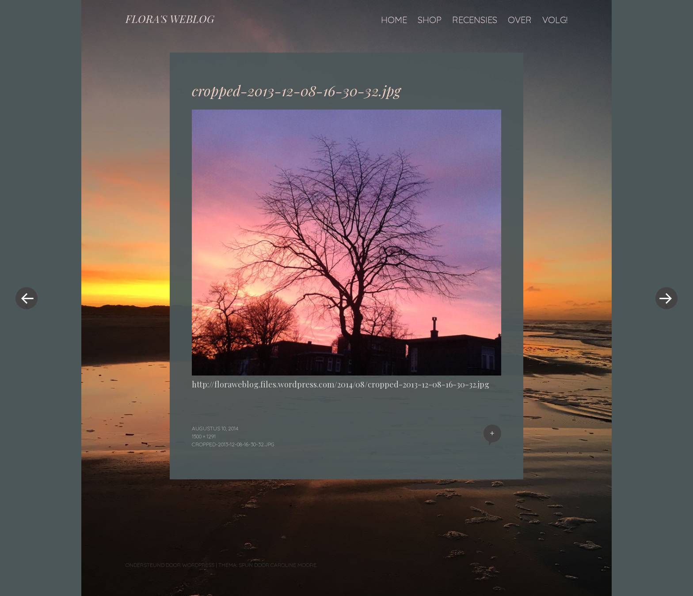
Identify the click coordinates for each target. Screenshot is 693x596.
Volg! (554, 19)
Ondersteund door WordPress (170, 565)
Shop (430, 19)
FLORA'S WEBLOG (170, 18)
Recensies (474, 19)
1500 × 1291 (204, 436)
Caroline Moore (293, 565)
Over (520, 19)
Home (394, 19)
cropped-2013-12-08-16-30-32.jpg (233, 444)
